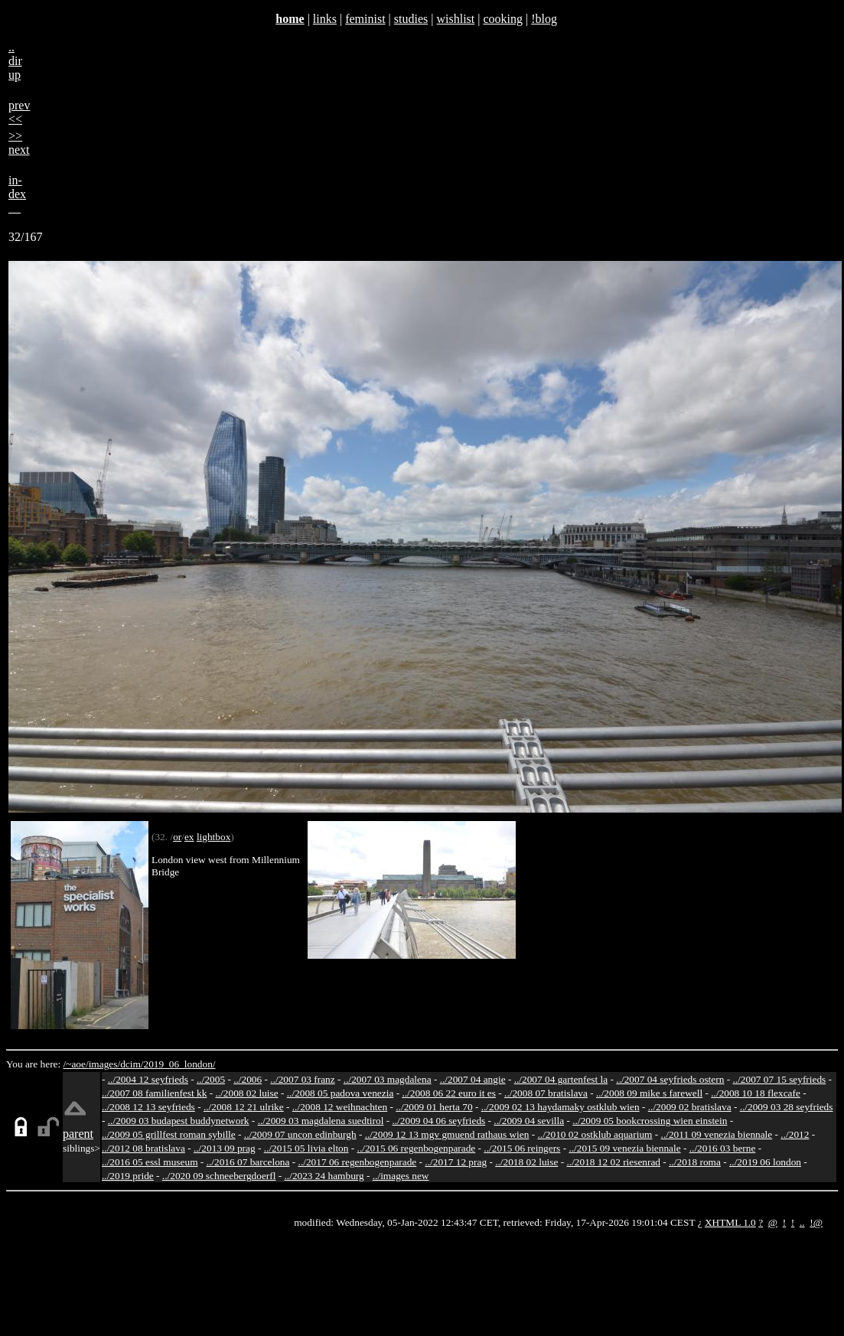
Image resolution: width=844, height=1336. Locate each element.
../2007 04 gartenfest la (561, 1079)
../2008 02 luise (246, 1093)
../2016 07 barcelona (248, 1162)
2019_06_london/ (179, 1064)
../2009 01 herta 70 (434, 1107)
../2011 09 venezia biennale (717, 1134)
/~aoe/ (76, 1064)
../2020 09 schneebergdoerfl (219, 1175)
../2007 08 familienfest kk (154, 1093)
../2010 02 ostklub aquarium (595, 1134)
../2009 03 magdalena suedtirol (321, 1120)
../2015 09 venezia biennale (624, 1148)
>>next (19, 142)
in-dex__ (17, 194)
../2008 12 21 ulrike (244, 1107)
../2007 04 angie (473, 1079)
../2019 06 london (765, 1162)
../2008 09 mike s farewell (649, 1093)
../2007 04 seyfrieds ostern (670, 1079)
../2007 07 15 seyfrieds (779, 1079)
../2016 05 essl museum (150, 1162)
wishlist (455, 18)
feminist (365, 18)
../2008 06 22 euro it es (449, 1093)
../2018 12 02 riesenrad (613, 1162)
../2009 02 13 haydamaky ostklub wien (560, 1107)
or (177, 836)
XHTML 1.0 (730, 1222)
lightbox (213, 836)
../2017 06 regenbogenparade (357, 1162)
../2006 (247, 1079)
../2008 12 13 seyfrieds (148, 1107)
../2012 (794, 1134)
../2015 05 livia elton (306, 1148)
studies (411, 18)
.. (802, 1222)
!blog (544, 18)
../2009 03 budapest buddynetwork (178, 1120)
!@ (816, 1222)
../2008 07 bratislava (546, 1093)
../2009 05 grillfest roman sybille (169, 1134)
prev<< (19, 112)
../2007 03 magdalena (388, 1079)
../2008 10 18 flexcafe (755, 1093)
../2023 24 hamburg (324, 1175)
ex (189, 836)
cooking (503, 18)
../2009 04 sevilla (529, 1120)
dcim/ (131, 1064)
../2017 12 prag (456, 1162)
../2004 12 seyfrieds (148, 1079)
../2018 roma (695, 1162)
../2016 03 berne (722, 1148)
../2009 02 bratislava (690, 1107)
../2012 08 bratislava (143, 1148)
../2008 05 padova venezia (340, 1093)
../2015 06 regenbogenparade (416, 1148)
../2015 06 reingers (522, 1148)
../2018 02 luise (526, 1162)
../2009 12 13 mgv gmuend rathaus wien (447, 1134)
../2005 (211, 1079)
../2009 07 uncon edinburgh (300, 1134)
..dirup (15, 61)
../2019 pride (128, 1175)
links (325, 18)
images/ (104, 1064)
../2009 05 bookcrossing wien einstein (649, 1120)
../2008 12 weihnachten (339, 1107)
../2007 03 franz (302, 1079)
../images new (401, 1175)
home (289, 18)
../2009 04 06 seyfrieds (438, 1120)
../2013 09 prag (225, 1148)
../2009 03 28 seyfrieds (786, 1107)
